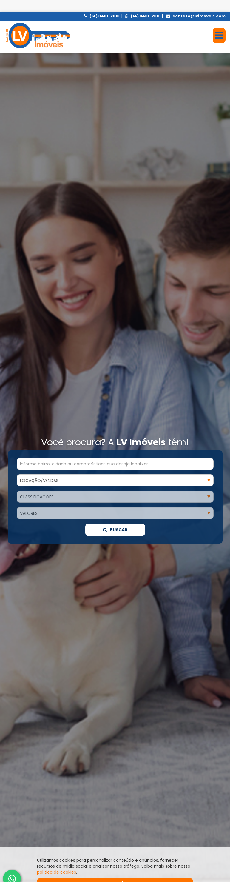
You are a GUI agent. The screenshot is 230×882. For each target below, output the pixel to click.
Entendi (115, 871)
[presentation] (15, 802)
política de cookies (56, 860)
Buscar (115, 302)
